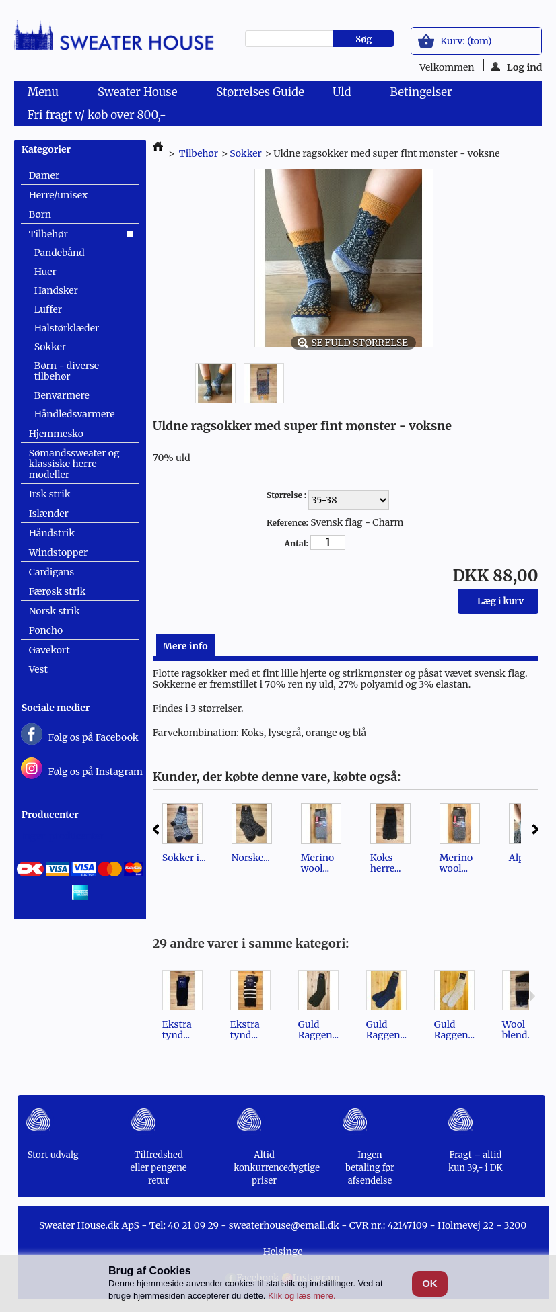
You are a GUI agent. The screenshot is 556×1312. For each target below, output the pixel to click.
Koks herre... (385, 863)
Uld (344, 94)
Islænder (49, 513)
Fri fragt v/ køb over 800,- (97, 115)
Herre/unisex (58, 195)
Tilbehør (48, 234)
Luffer (48, 309)
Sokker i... (184, 858)
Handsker (56, 290)
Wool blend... (518, 1029)
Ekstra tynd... (177, 1029)
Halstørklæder (67, 328)
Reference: (287, 523)
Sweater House (140, 94)
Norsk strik (54, 611)
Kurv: (465, 41)
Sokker (50, 347)
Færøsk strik (57, 591)
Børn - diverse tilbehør (67, 371)
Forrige (156, 829)
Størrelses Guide (260, 92)
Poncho (46, 630)
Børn (40, 214)
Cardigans (52, 572)
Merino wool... (317, 863)
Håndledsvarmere (74, 414)
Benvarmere (62, 395)
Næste (535, 829)
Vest (38, 669)
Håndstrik (52, 533)
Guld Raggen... (318, 1029)
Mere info (185, 646)
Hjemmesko (56, 433)
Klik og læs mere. (301, 1295)
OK (430, 1283)
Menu (45, 94)
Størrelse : (287, 495)
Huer (45, 271)
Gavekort (49, 650)
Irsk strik (50, 494)
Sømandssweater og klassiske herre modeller (74, 464)
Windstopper (58, 552)
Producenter (50, 815)
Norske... (251, 858)
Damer (44, 175)
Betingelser (421, 92)
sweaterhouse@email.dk (284, 1225)
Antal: (296, 543)
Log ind (517, 66)
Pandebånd (59, 253)
